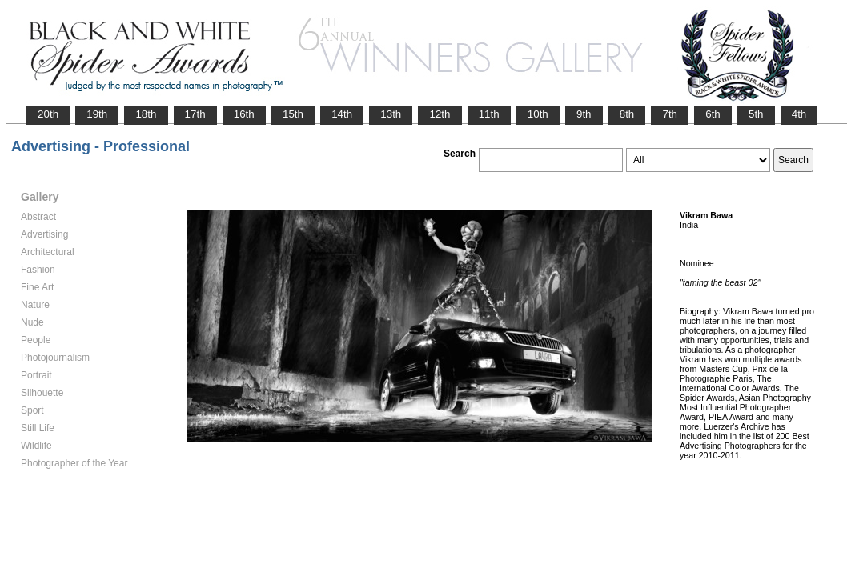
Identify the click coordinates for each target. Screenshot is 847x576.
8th (627, 114)
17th (195, 114)
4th (799, 114)
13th (390, 114)
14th (342, 114)
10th (538, 114)
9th (584, 114)
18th (145, 114)
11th (489, 114)
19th (97, 114)
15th (293, 114)
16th (244, 114)
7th (669, 114)
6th (712, 114)
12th (439, 114)
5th (756, 114)
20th (48, 114)
